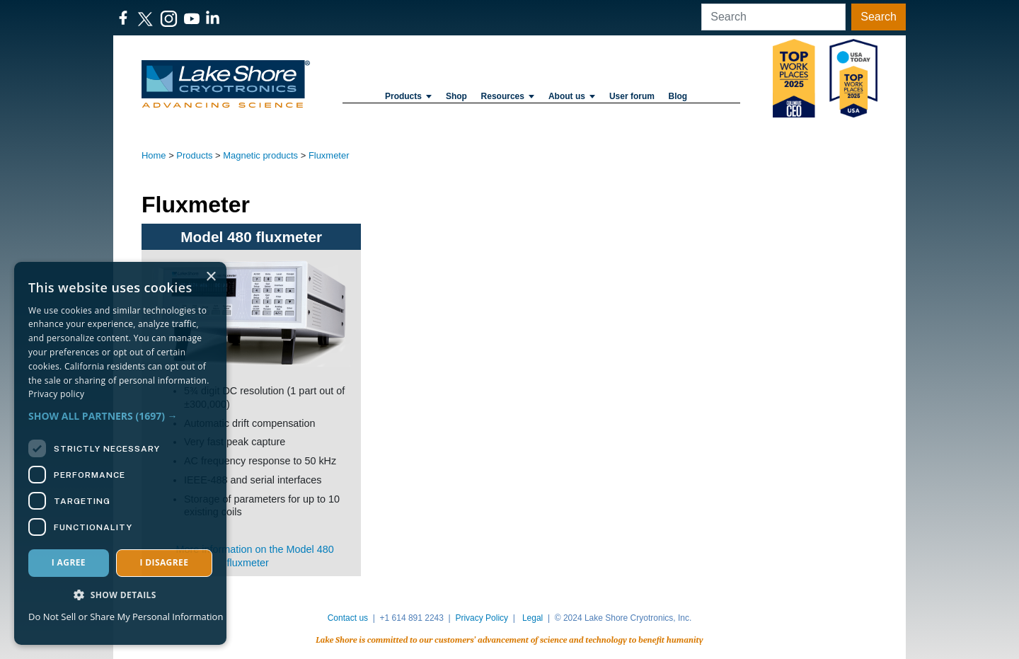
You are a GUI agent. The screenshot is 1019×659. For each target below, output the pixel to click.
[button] (120, 415)
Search (878, 17)
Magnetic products (260, 155)
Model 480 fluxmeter (251, 237)
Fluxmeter (329, 155)
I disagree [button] (163, 562)
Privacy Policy (481, 618)
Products (408, 96)
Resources (508, 96)
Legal (532, 618)
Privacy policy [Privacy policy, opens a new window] (56, 394)
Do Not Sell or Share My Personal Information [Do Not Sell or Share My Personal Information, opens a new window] (125, 616)
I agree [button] (69, 562)
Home (154, 155)
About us (571, 96)
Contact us (348, 618)
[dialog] (120, 453)
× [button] (210, 277)
